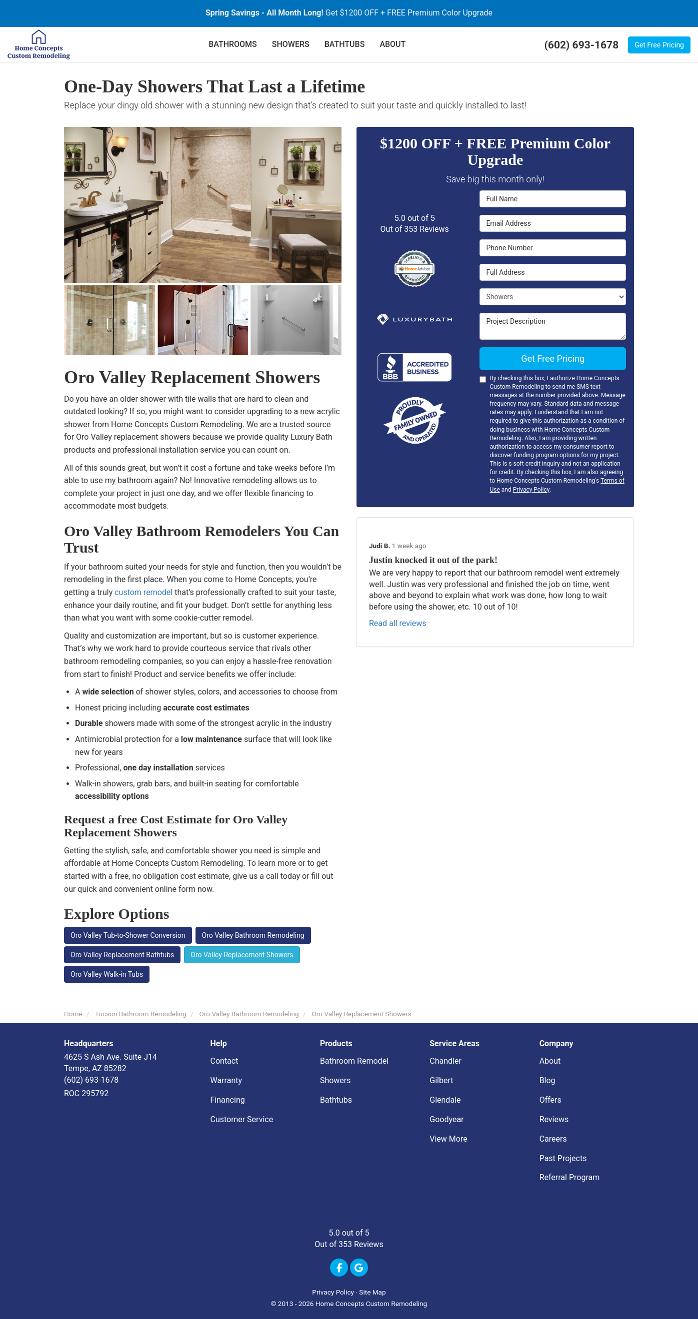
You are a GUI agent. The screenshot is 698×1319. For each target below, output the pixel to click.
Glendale (445, 1100)
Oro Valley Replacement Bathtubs (122, 955)
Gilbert (441, 1080)
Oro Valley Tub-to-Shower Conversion (128, 935)
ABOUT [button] (393, 44)
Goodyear (447, 1119)
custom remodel (143, 592)
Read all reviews (397, 623)
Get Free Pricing (659, 45)
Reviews (554, 1119)
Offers (551, 1100)
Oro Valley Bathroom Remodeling (253, 935)
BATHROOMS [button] (232, 44)
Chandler (446, 1061)
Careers (553, 1139)
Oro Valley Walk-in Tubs (106, 974)
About (550, 1061)
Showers (335, 1080)
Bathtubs (336, 1100)
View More (448, 1139)
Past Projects (563, 1158)
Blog (548, 1080)
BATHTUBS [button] (344, 44)
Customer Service (242, 1119)
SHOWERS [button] (291, 44)
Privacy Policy (531, 489)
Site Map (372, 1292)
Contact (224, 1061)
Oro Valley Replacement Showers (241, 955)
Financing (227, 1100)
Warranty (226, 1080)
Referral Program (570, 1177)
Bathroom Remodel (354, 1061)
